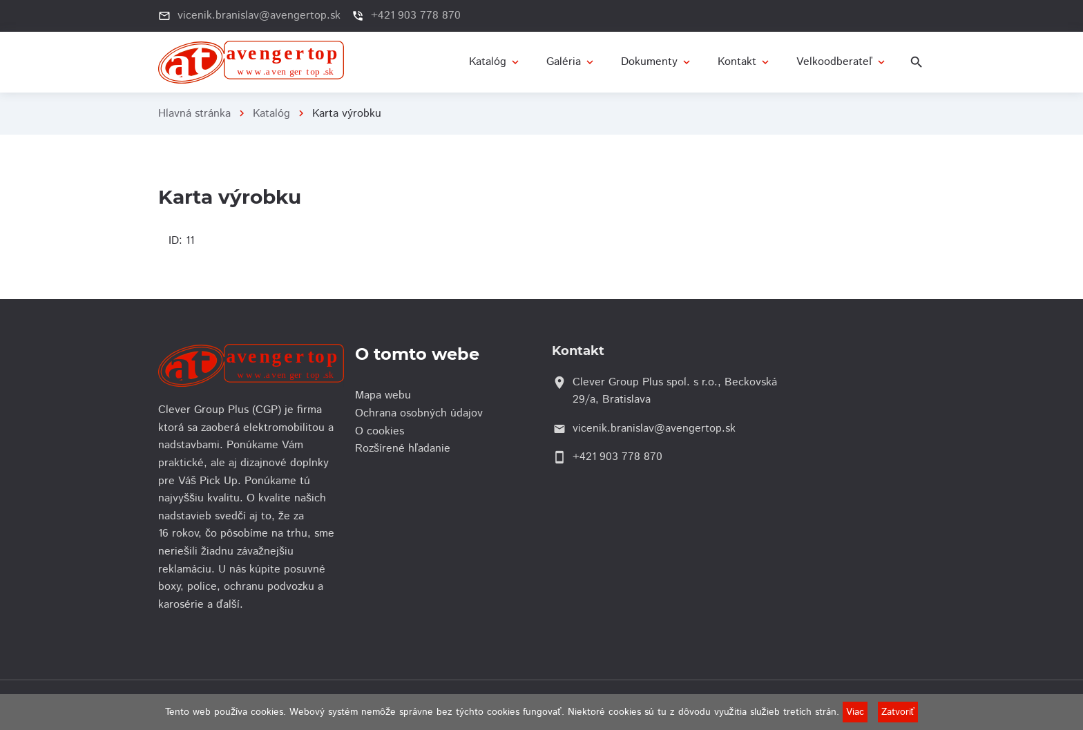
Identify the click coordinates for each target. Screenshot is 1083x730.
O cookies (383, 431)
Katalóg (271, 114)
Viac (855, 712)
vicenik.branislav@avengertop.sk (259, 15)
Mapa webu (386, 395)
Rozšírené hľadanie (406, 449)
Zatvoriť (897, 712)
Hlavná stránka (194, 114)
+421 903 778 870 (416, 15)
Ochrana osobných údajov (422, 413)
